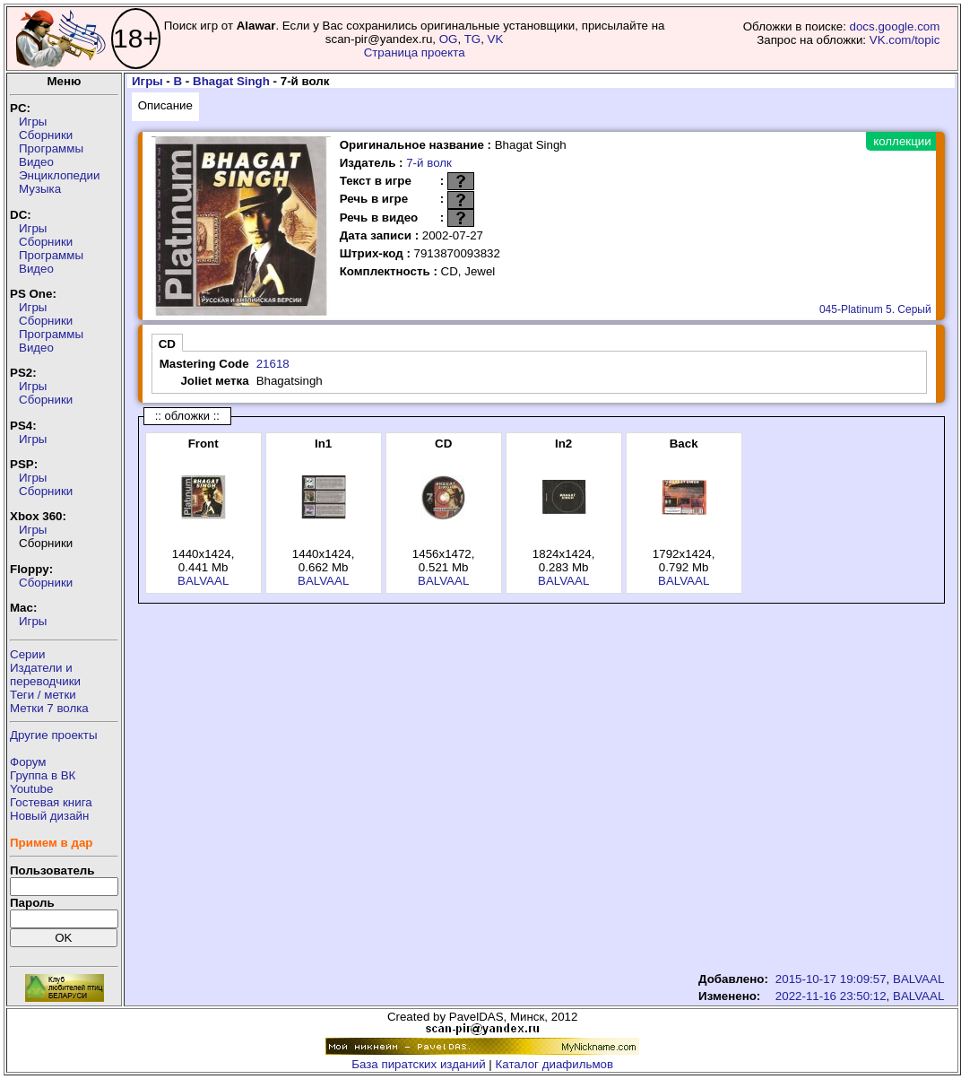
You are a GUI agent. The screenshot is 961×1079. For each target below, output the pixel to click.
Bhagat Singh (231, 81)
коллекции (902, 141)
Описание (165, 105)
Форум (28, 762)
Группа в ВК (42, 775)
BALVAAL (203, 580)
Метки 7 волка (49, 708)
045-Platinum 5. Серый (875, 309)
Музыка (40, 189)
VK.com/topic (905, 40)
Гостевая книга (51, 802)
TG (472, 39)
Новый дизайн (49, 815)
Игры (33, 121)
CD (167, 344)
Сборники (46, 135)
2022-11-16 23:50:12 (831, 996)
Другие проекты (54, 735)
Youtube (31, 789)
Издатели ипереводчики (45, 674)
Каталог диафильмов (555, 1064)
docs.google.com (895, 26)
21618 (273, 363)
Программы (51, 148)
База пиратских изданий (418, 1064)
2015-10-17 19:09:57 (831, 979)
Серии (27, 654)
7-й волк (429, 163)
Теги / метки (43, 694)
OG (448, 39)
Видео (36, 162)
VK (496, 39)
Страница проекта (414, 52)
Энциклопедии (59, 175)
